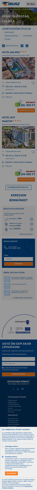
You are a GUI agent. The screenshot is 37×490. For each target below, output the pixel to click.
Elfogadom (11, 473)
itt (32, 439)
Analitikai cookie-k (11, 457)
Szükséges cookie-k (11, 447)
